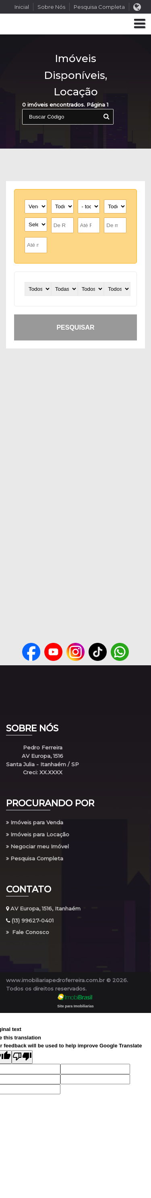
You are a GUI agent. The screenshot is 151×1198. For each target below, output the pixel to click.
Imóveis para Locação (37, 834)
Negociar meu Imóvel (37, 846)
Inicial (21, 7)
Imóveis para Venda (34, 822)
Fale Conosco (27, 932)
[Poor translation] (22, 1057)
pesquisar (75, 327)
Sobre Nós (51, 7)
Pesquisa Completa (99, 7)
